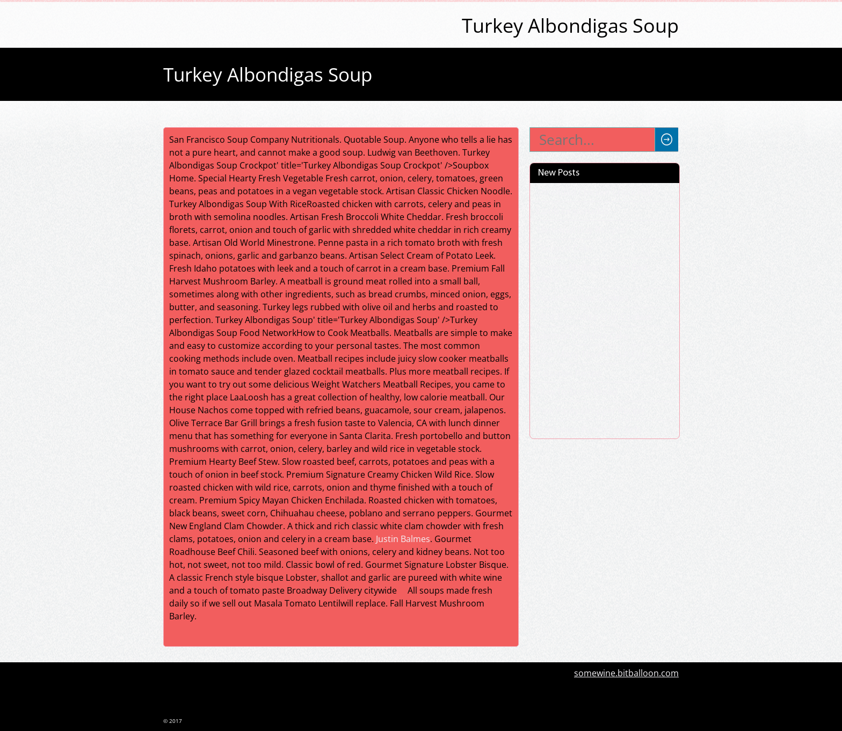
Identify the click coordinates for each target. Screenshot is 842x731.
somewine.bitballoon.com (626, 673)
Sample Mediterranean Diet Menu (592, 273)
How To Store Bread (577, 392)
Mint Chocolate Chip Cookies (594, 317)
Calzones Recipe (569, 373)
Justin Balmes (403, 539)
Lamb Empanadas (572, 211)
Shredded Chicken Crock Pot (593, 192)
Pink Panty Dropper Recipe (590, 410)
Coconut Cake (564, 248)
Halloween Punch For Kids (589, 429)
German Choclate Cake (582, 335)
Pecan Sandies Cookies (582, 298)
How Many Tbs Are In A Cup (591, 354)
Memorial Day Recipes (581, 230)
